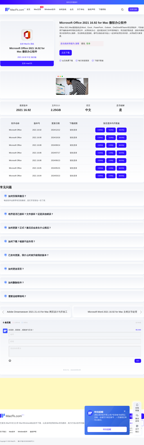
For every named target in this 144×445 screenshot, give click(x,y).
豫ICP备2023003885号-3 (26, 441)
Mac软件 (12, 432)
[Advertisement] (67, 393)
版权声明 (33, 432)
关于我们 (3, 432)
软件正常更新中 (72, 2)
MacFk (13, 441)
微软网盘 (121, 130)
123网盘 (110, 145)
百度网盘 (100, 130)
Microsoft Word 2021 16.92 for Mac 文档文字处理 (112, 312)
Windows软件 (22, 432)
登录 (88, 43)
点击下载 (66, 53)
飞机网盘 (111, 130)
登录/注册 (133, 9)
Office (61, 27)
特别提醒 (107, 429)
